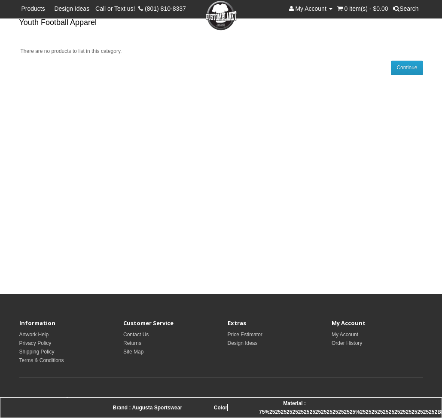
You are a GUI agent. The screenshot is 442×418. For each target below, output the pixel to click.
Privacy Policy (35, 343)
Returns (132, 343)
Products (35, 8)
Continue (406, 68)
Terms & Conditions (41, 360)
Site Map (133, 352)
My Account (345, 335)
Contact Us (136, 335)
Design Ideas (71, 8)
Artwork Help (34, 335)
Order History (347, 343)
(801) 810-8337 (162, 8)
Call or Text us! (116, 8)
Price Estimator (245, 335)
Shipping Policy (37, 352)
